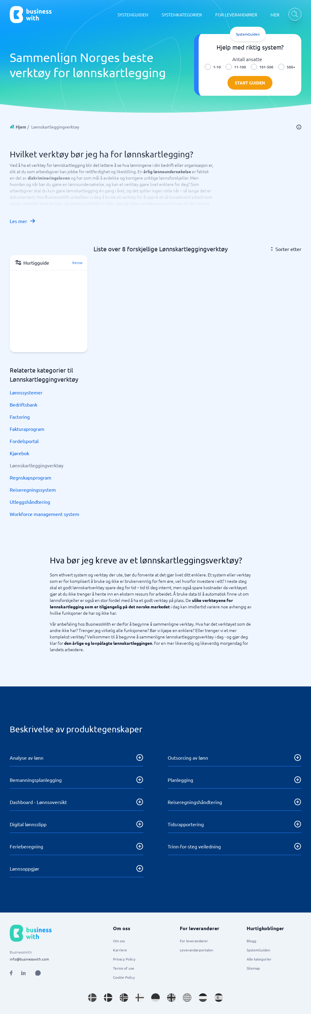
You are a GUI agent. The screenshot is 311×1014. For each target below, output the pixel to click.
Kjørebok (19, 453)
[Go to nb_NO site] (124, 997)
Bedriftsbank (23, 404)
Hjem (21, 126)
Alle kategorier (259, 959)
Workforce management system (44, 514)
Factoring (20, 417)
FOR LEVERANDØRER (236, 14)
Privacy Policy (124, 959)
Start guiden (250, 82)
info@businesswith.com (29, 959)
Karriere (120, 949)
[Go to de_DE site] (155, 997)
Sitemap (253, 968)
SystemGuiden (258, 949)
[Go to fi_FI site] (139, 997)
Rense (77, 262)
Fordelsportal (24, 441)
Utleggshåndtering (30, 502)
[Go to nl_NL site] (203, 997)
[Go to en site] (187, 997)
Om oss (119, 940)
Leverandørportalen (196, 949)
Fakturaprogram (27, 429)
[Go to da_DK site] (108, 997)
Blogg (251, 940)
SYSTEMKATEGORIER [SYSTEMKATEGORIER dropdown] (182, 14)
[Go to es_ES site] (218, 997)
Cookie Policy (124, 977)
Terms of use (123, 968)
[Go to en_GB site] (171, 997)
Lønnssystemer (26, 392)
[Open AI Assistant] (38, 973)
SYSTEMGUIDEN (133, 14)
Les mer (23, 221)
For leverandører (194, 940)
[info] (298, 127)
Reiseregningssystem (33, 489)
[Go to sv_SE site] (92, 997)
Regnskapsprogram (30, 477)
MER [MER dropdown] (275, 14)
